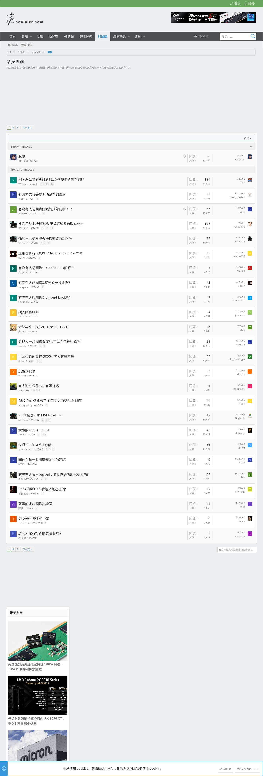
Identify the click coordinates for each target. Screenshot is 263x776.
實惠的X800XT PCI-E (34, 430)
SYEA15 (22, 316)
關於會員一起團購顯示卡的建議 (42, 459)
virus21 (175, 344)
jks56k (22, 331)
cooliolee (23, 390)
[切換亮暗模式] (201, 36)
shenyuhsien (172, 197)
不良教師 (23, 493)
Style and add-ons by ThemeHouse (94, 753)
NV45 (21, 434)
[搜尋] (233, 36)
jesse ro (175, 315)
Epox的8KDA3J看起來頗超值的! (42, 489)
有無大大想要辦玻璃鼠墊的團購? (42, 194)
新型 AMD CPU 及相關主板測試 (93, 738)
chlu (177, 330)
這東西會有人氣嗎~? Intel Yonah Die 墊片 (50, 253)
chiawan (175, 433)
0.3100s (55, 757)
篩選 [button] (181, 138)
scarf (177, 447)
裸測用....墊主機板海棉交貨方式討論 (45, 238)
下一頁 (26, 127)
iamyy (176, 521)
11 (51, 228)
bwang (22, 346)
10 (47, 228)
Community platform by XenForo (39, 753)
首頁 (240, 623)
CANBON (174, 492)
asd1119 (175, 536)
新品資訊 (80, 657)
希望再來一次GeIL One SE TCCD (43, 327)
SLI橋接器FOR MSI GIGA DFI (40, 415)
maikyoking (25, 405)
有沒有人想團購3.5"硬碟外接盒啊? (44, 282)
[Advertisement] (96, 99)
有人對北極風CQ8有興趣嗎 (38, 386)
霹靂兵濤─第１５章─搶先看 (91, 666)
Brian (176, 212)
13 (47, 184)
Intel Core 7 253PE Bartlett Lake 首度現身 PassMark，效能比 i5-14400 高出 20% (224, 282)
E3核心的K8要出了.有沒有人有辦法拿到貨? (50, 400)
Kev (177, 182)
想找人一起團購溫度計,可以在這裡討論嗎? (50, 341)
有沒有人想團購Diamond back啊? (44, 297)
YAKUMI (22, 184)
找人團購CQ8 (28, 312)
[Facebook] (254, 755)
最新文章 (81, 639)
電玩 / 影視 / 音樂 (85, 673)
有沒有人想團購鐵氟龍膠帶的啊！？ (45, 209)
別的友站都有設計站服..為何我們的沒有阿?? (51, 179)
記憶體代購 (26, 371)
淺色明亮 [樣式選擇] (23, 623)
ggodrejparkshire (56, 655)
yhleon (22, 375)
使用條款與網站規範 (201, 623)
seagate (23, 287)
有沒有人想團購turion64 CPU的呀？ (46, 268)
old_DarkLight (171, 359)
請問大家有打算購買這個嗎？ (40, 533)
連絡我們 (182, 623)
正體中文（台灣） (41, 623)
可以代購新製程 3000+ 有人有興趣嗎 (46, 356)
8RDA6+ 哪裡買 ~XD (33, 518)
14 (52, 184)
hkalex (22, 537)
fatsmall (23, 272)
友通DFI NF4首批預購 (35, 445)
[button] (31, 36)
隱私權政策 (221, 623)
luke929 (23, 478)
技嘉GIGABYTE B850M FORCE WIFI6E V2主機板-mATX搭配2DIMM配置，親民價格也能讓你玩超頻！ (102, 726)
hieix (21, 198)
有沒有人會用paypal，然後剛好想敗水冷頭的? (53, 474)
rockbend (174, 226)
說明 (232, 623)
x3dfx (21, 257)
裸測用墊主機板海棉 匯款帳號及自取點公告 (51, 223)
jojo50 (22, 213)
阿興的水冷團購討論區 (35, 503)
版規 (21, 156)
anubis (175, 271)
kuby (21, 360)
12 (42, 184)
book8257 (174, 388)
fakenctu (23, 301)
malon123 (174, 256)
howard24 (174, 300)
